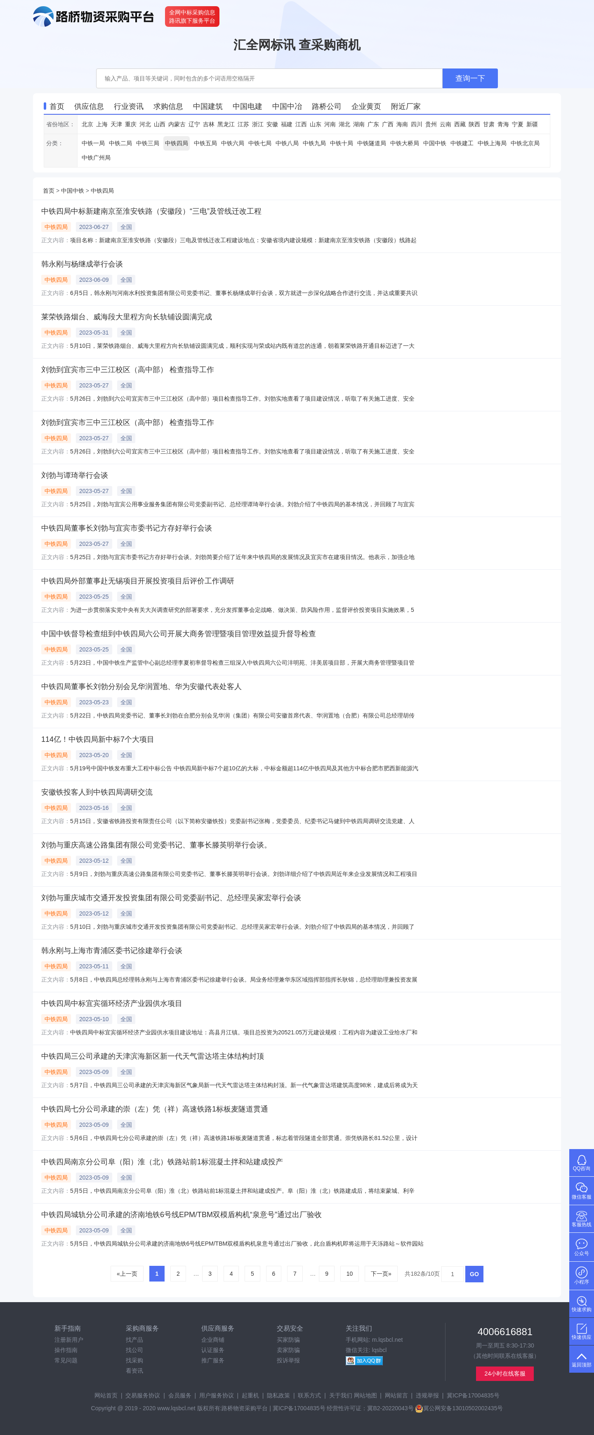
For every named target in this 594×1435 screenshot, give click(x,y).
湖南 (359, 124)
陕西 (474, 124)
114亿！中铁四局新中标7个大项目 (97, 739)
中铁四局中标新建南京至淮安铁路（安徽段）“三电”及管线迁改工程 (151, 211)
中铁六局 (232, 143)
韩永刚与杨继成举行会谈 (82, 264)
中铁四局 (176, 143)
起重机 (250, 1395)
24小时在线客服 (505, 1373)
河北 (145, 124)
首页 (48, 190)
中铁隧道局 (371, 143)
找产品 (134, 1339)
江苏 (243, 124)
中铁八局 (287, 143)
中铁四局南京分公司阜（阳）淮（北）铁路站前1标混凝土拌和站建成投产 (162, 1162)
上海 (102, 124)
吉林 (208, 124)
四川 (416, 124)
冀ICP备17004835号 (473, 1395)
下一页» (381, 1273)
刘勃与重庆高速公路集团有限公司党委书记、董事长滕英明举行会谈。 (156, 845)
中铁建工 (462, 143)
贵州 (431, 124)
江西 (301, 124)
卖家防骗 (288, 1350)
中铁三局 (147, 143)
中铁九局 (314, 143)
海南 (402, 124)
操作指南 (66, 1350)
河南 (330, 124)
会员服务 (179, 1395)
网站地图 (365, 1395)
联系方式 (309, 1395)
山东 (315, 124)
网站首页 (106, 1395)
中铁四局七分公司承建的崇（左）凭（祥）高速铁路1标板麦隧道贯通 (154, 1109)
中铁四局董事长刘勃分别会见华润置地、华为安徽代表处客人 (141, 686)
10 (349, 1273)
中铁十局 (341, 143)
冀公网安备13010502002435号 (459, 1408)
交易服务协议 (142, 1395)
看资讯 (134, 1370)
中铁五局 (205, 143)
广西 (388, 124)
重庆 (131, 124)
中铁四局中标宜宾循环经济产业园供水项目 (111, 1003)
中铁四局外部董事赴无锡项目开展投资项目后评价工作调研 (137, 581)
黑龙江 (226, 124)
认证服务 (212, 1350)
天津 (116, 124)
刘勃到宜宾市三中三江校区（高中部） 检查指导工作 (127, 370)
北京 (87, 124)
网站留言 (396, 1395)
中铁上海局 (492, 143)
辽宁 (194, 124)
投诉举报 (288, 1360)
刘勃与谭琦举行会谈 (74, 475)
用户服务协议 (216, 1395)
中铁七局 (259, 143)
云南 (445, 124)
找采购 (134, 1360)
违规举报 (427, 1395)
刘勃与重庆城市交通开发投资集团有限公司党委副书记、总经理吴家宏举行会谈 (171, 898)
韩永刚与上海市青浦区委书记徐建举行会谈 (111, 950)
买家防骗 (288, 1339)
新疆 (532, 124)
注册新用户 (68, 1339)
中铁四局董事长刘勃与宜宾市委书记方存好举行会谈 (126, 528)
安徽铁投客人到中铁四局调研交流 (97, 792)
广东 (373, 124)
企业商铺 (212, 1339)
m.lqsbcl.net (387, 1339)
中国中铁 (434, 143)
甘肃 (489, 124)
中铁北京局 (525, 143)
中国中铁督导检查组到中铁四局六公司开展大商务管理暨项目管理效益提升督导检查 (178, 634)
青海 (503, 124)
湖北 (344, 124)
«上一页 (127, 1273)
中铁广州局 (96, 157)
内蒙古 (177, 124)
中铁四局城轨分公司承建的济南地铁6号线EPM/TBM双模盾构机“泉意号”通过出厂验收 (181, 1215)
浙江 (258, 124)
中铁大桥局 (404, 143)
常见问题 (66, 1360)
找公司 (134, 1350)
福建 (286, 124)
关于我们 (340, 1395)
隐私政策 (278, 1395)
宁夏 (517, 124)
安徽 (272, 124)
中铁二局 (120, 143)
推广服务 (212, 1360)
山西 (159, 124)
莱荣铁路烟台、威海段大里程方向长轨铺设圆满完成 (126, 317)
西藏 (460, 124)
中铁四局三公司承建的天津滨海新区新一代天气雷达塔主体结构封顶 (152, 1056)
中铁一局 (93, 143)
